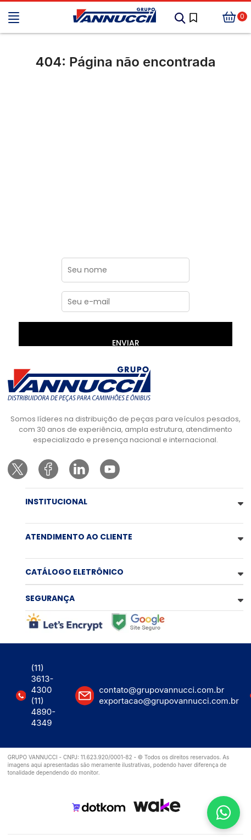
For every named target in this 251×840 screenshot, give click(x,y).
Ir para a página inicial (125, 108)
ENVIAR (126, 341)
